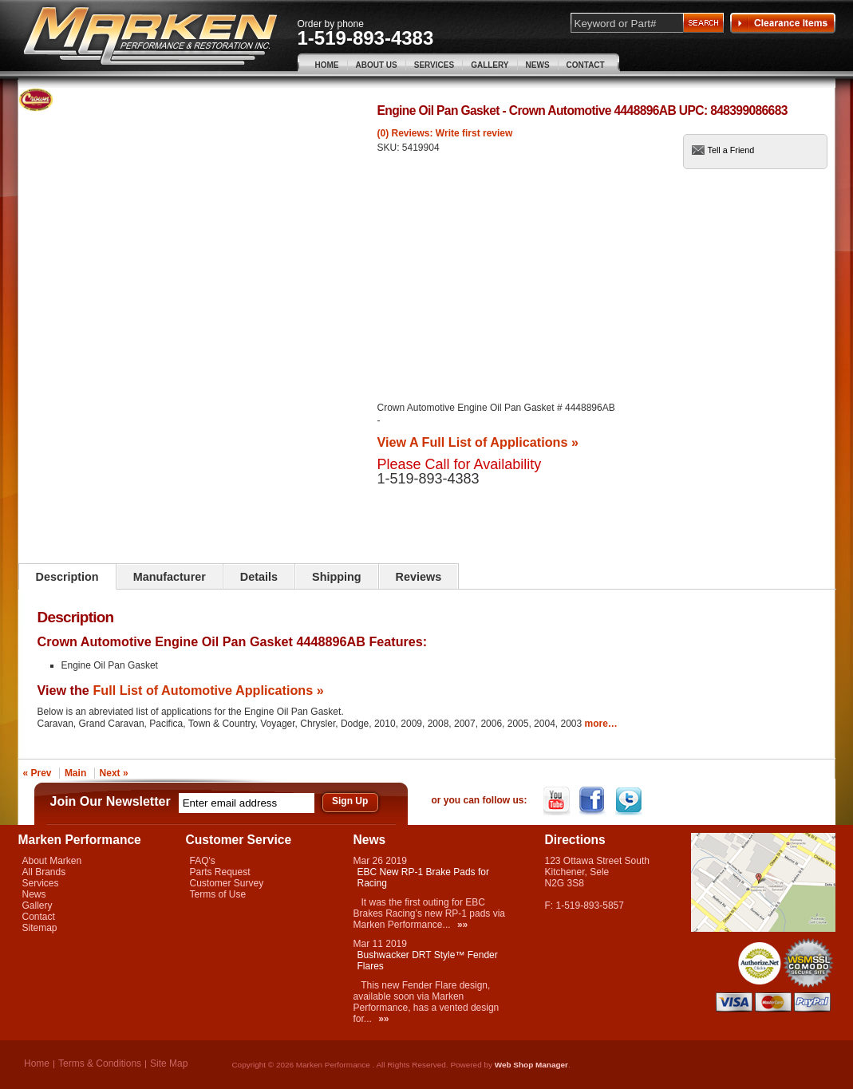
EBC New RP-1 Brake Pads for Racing (423, 877)
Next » (114, 773)
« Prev (37, 773)
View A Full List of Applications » (478, 442)
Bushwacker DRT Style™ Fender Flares (427, 960)
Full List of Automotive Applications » (208, 690)
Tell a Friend (731, 150)
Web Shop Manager (531, 1064)
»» (462, 924)
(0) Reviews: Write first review (445, 133)
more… (601, 723)
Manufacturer (169, 576)
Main (75, 773)
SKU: (389, 147)
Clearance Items (782, 23)
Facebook (594, 801)
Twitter (630, 801)
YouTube (558, 801)
